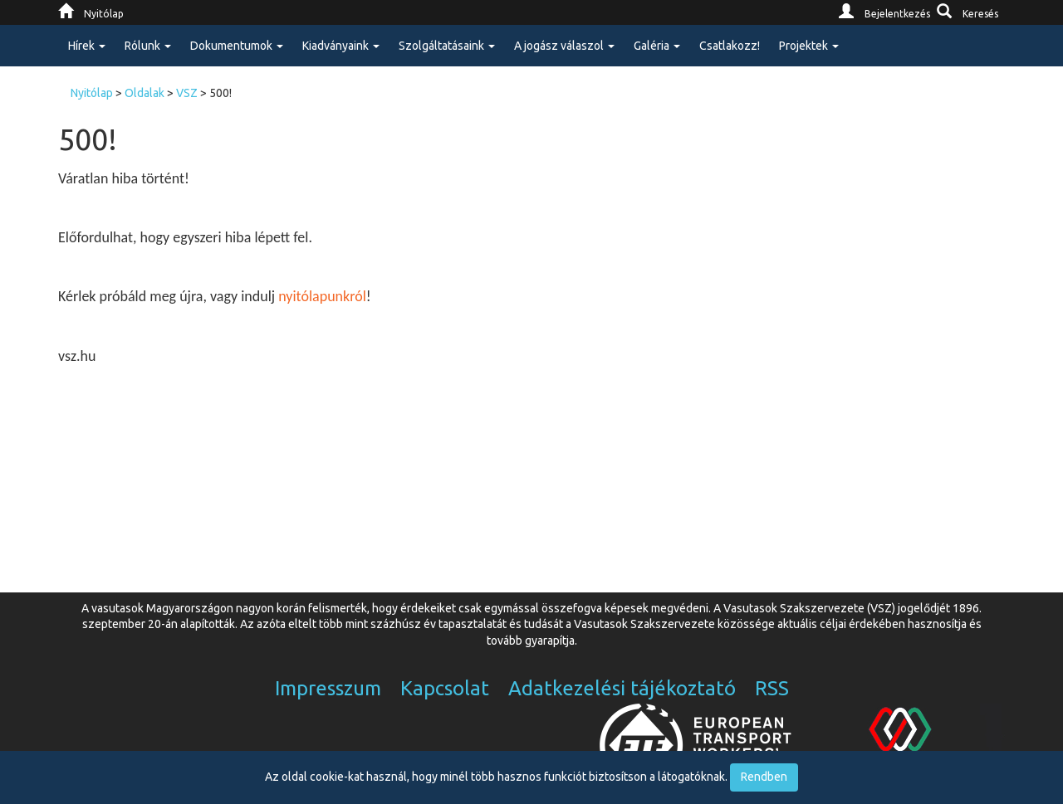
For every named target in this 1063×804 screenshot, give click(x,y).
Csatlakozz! (729, 45)
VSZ (187, 93)
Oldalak (144, 93)
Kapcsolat (444, 688)
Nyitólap (92, 93)
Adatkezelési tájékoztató (622, 688)
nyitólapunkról (322, 296)
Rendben (764, 776)
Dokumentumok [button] (236, 45)
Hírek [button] (86, 45)
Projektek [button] (809, 45)
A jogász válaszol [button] (564, 45)
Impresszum (328, 688)
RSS (772, 688)
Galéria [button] (657, 45)
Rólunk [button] (148, 45)
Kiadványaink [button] (341, 45)
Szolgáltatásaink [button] (447, 45)
